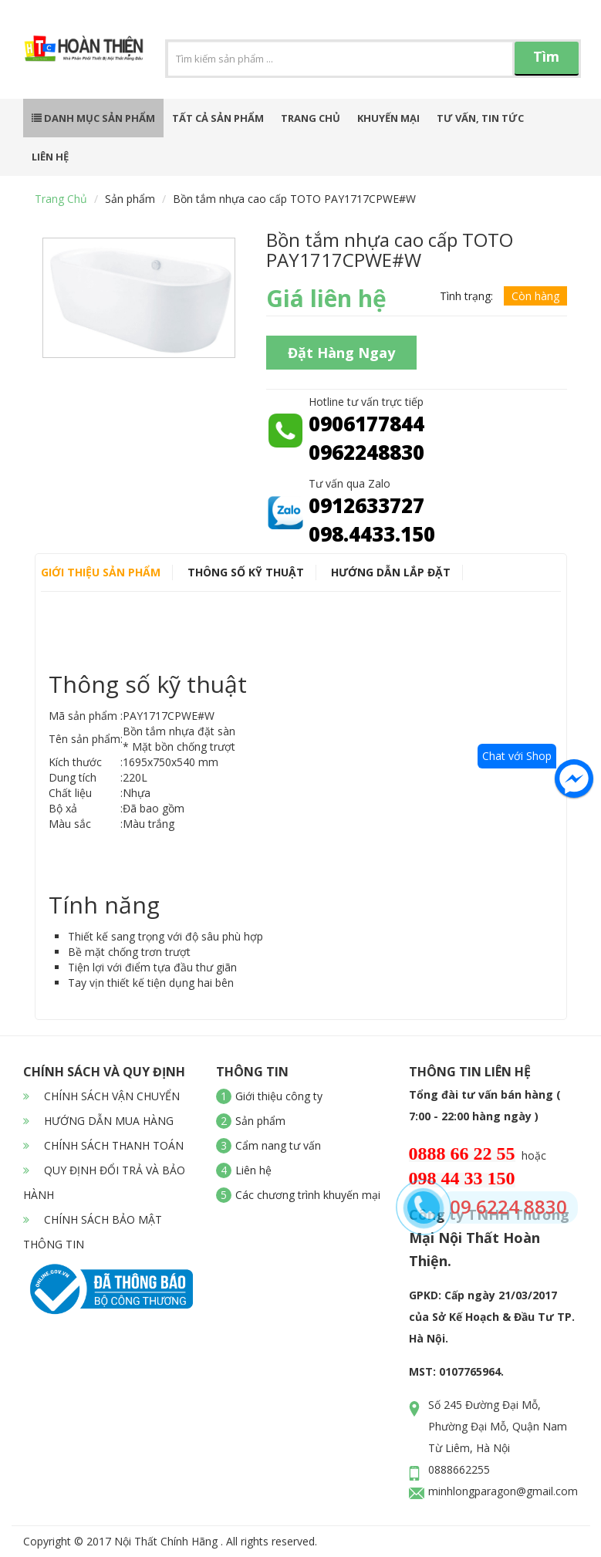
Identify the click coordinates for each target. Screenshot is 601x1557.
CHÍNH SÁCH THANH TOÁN (103, 1145)
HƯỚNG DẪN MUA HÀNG (98, 1120)
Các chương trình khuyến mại (307, 1194)
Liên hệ (50, 157)
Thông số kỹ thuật (245, 572)
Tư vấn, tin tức (480, 118)
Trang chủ (310, 118)
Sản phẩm (130, 198)
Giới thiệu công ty (278, 1096)
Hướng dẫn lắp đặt (391, 572)
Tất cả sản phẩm (218, 118)
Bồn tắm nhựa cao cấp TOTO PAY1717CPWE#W (294, 198)
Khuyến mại (388, 118)
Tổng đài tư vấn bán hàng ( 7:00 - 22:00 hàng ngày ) (485, 1105)
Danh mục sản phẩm (93, 118)
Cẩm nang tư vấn (278, 1145)
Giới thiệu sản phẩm (100, 572)
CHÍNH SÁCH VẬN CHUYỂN (101, 1096)
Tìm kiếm (546, 61)
